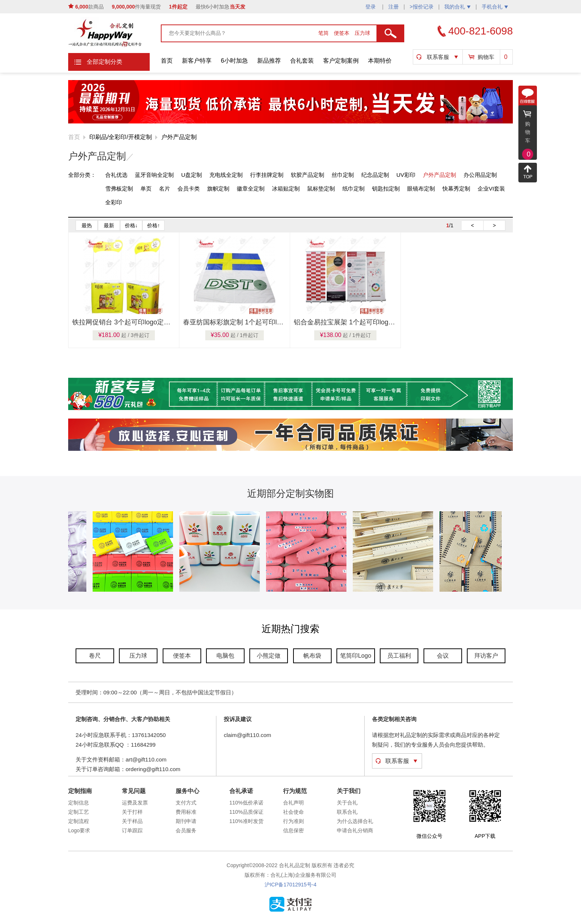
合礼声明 (293, 803)
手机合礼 (495, 7)
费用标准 (186, 812)
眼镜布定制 (421, 188)
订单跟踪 (132, 830)
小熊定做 (268, 655)
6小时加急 (234, 60)
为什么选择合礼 (355, 821)
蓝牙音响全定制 (154, 175)
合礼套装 (302, 60)
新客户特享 (197, 60)
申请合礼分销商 (355, 830)
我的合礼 (457, 7)
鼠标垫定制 (321, 188)
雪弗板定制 (119, 188)
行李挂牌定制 (266, 175)
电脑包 (225, 655)
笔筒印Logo (355, 655)
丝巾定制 (343, 175)
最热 (87, 225)
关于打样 (132, 812)
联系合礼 (347, 812)
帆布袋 (312, 655)
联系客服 (438, 57)
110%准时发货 (246, 821)
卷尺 (95, 655)
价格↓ (131, 225)
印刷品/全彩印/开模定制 (120, 137)
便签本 (342, 33)
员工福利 (399, 655)
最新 (109, 225)
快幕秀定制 (456, 188)
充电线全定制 (226, 175)
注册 (393, 7)
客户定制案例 (341, 60)
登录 (371, 7)
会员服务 (186, 830)
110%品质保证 (246, 812)
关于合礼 (347, 803)
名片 (164, 188)
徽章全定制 (251, 188)
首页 (167, 60)
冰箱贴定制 (286, 188)
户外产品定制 (179, 137)
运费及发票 (135, 803)
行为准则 (293, 821)
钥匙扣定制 (386, 188)
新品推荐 (269, 60)
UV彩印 (405, 175)
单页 (146, 188)
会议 (443, 655)
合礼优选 (116, 175)
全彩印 (113, 202)
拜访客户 (486, 655)
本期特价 (380, 60)
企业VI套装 (491, 188)
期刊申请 (186, 821)
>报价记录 (422, 7)
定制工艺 (78, 812)
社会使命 (293, 812)
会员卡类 (188, 188)
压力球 (362, 33)
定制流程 (78, 821)
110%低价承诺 (246, 803)
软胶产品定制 (307, 175)
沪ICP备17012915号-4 (290, 885)
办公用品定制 (480, 175)
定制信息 (78, 803)
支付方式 (186, 803)
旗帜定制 (218, 188)
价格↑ (153, 225)
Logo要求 (79, 830)
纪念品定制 (375, 175)
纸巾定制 (353, 188)
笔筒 (324, 33)
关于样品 (132, 821)
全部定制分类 (104, 62)
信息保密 (293, 830)
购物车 (486, 57)
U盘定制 (191, 175)
